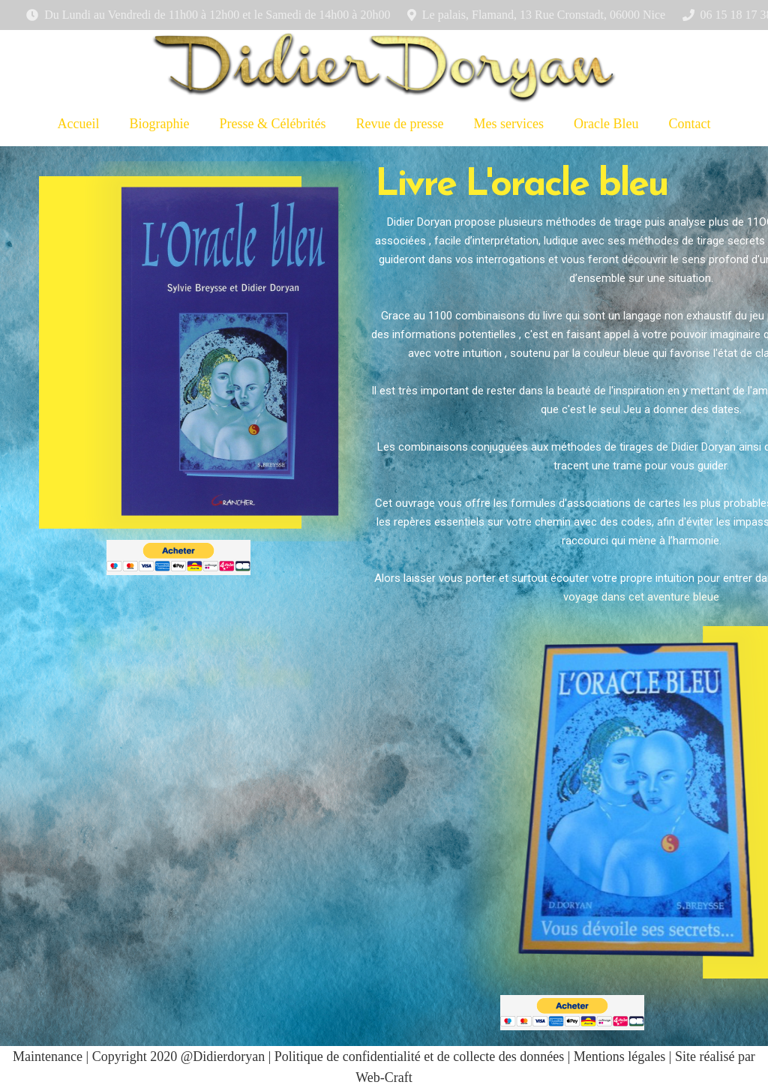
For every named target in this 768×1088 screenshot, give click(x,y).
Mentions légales (619, 1056)
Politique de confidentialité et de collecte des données (419, 1056)
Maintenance (47, 1056)
